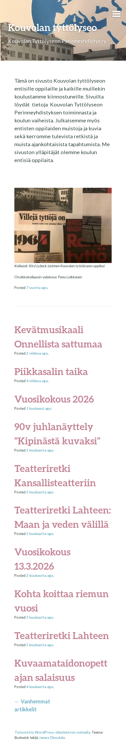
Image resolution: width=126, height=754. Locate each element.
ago (36, 287)
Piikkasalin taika (51, 371)
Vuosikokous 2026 (54, 399)
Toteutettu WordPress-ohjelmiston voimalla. (53, 732)
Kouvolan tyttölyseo (52, 27)
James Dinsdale (52, 737)
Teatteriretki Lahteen (61, 635)
